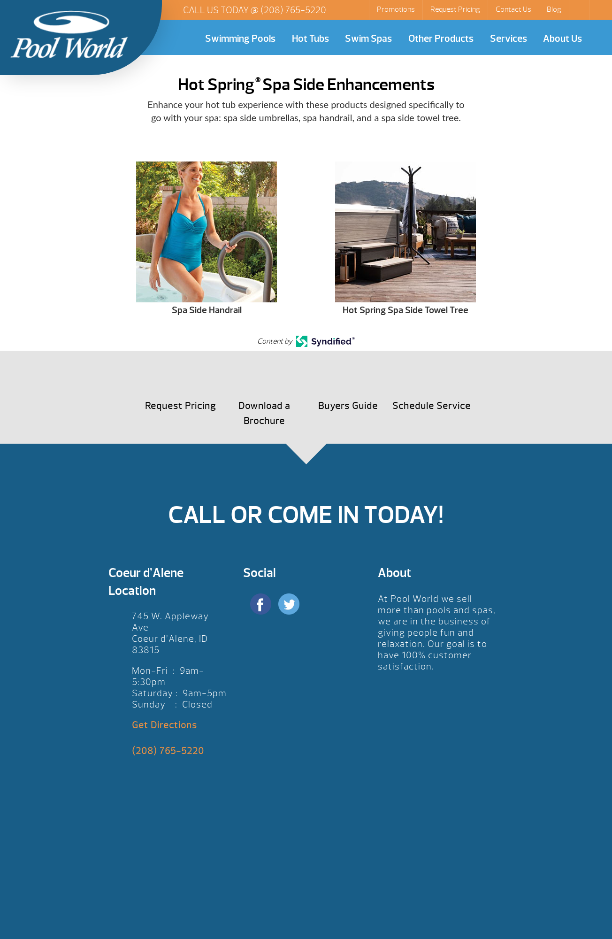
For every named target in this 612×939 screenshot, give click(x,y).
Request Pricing (455, 9)
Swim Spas (368, 38)
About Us (562, 38)
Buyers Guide (348, 406)
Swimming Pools (240, 38)
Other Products (441, 38)
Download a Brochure (264, 413)
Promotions (396, 9)
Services (508, 38)
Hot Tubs (310, 38)
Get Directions (164, 725)
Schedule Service (431, 406)
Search (580, 10)
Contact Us (513, 9)
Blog (554, 9)
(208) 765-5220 (293, 10)
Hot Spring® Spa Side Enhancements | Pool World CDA (69, 34)
